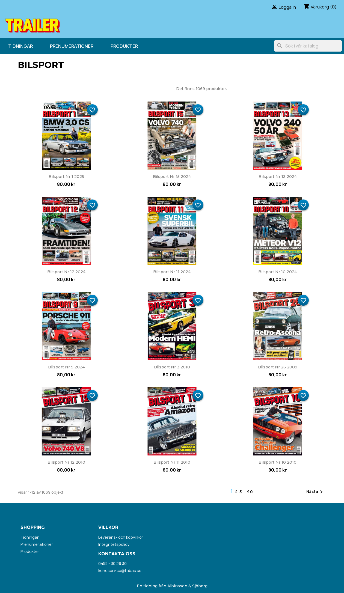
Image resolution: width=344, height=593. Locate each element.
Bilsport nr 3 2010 (172, 367)
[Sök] (308, 46)
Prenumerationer (71, 46)
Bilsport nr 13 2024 (278, 176)
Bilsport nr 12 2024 (66, 271)
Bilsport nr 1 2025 (66, 176)
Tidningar (20, 46)
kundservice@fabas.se (119, 570)
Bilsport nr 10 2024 (277, 271)
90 (250, 491)
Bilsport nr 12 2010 (66, 462)
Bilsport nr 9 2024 (66, 367)
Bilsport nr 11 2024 (172, 271)
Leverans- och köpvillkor (120, 537)
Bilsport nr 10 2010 (277, 462)
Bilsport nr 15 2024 (172, 176)
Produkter (124, 46)
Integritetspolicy (113, 544)
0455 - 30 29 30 (112, 563)
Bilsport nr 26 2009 (277, 367)
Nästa (315, 491)
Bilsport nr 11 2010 (171, 462)
